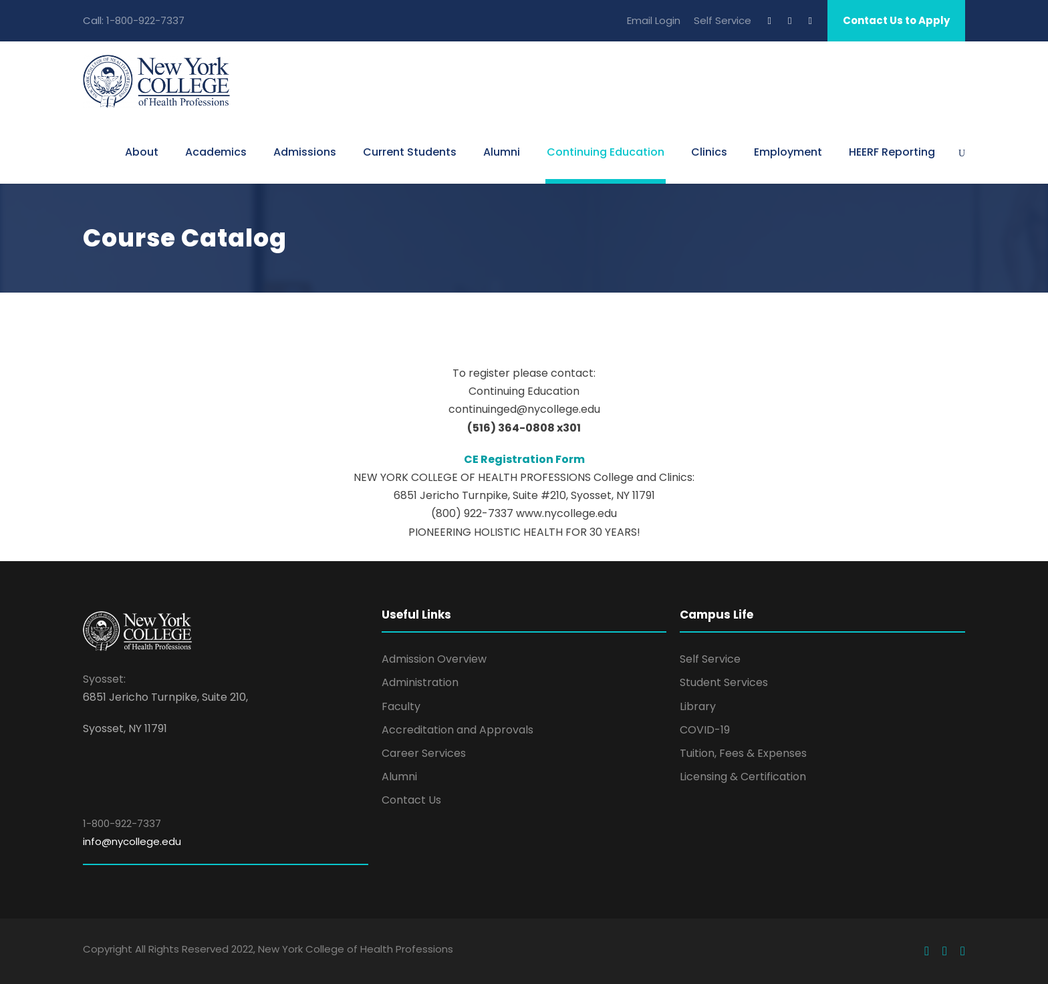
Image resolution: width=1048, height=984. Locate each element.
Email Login (653, 20)
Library (698, 706)
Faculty (401, 706)
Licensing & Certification (743, 776)
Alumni (501, 152)
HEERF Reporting (892, 152)
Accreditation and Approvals (457, 729)
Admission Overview (434, 659)
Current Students (409, 152)
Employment (788, 152)
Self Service (722, 20)
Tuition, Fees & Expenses (743, 753)
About (141, 152)
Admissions (304, 152)
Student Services (724, 682)
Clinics (709, 152)
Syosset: (104, 679)
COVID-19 (705, 729)
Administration (420, 682)
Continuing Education (605, 152)
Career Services (424, 753)
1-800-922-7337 (145, 20)
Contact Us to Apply (896, 20)
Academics (216, 152)
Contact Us (411, 800)
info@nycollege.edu (132, 841)
